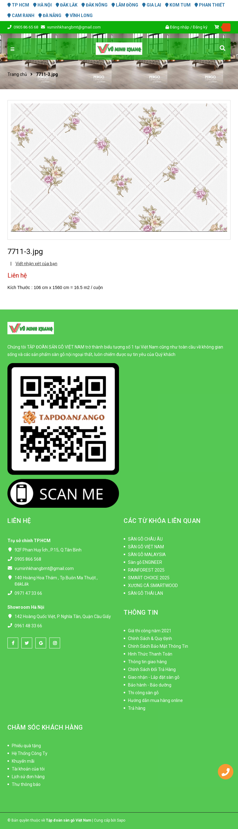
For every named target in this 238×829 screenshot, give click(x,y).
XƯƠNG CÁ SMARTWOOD (153, 585)
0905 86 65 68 (26, 27)
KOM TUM (178, 4)
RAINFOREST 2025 (146, 570)
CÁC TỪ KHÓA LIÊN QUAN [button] (162, 520)
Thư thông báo (26, 784)
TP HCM (18, 4)
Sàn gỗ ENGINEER (145, 562)
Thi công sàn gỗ (143, 692)
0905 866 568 (28, 559)
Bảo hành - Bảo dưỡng (149, 684)
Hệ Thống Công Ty (29, 753)
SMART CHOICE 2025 (149, 577)
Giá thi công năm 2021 (149, 630)
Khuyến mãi (23, 761)
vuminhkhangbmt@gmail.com (74, 27)
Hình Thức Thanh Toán (150, 653)
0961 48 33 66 (28, 625)
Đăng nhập (179, 27)
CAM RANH (20, 15)
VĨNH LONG (79, 15)
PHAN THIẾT (210, 4)
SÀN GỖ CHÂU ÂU (145, 539)
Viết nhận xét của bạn (36, 263)
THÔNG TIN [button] (141, 612)
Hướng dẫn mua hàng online (155, 700)
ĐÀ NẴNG (49, 15)
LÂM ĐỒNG (125, 4)
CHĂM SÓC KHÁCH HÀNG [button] (45, 727)
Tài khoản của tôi (28, 768)
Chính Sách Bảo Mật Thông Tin (158, 646)
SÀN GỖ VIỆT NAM (146, 546)
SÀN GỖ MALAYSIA (147, 554)
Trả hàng (136, 708)
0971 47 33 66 (28, 593)
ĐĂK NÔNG (95, 4)
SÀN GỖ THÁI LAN (145, 593)
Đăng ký (200, 27)
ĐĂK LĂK (66, 4)
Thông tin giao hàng (147, 661)
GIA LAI (151, 4)
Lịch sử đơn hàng (28, 776)
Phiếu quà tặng (26, 745)
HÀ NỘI (42, 4)
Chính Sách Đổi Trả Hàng (152, 669)
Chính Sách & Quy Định (150, 638)
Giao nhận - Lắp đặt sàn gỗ (153, 677)
